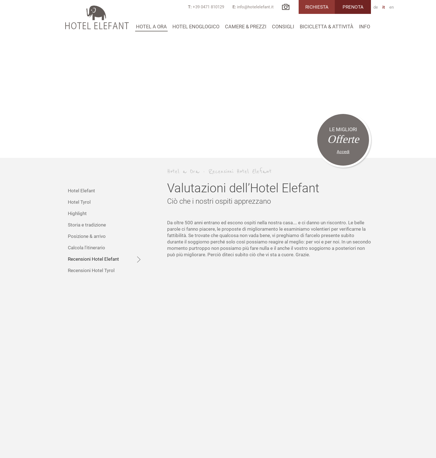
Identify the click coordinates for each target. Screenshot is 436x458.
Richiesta (316, 7)
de (375, 7)
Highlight (77, 213)
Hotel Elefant (81, 190)
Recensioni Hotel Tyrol (91, 270)
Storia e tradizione (87, 225)
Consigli (283, 26)
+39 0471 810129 (208, 6)
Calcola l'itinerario (86, 247)
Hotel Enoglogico (195, 26)
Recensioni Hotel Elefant (105, 259)
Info (364, 26)
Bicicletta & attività (326, 26)
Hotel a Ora (151, 26)
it (383, 7)
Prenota (353, 7)
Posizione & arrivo (87, 236)
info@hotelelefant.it (255, 6)
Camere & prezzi (245, 26)
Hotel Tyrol (79, 202)
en (391, 7)
